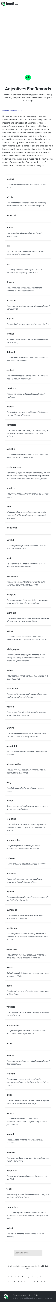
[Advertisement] (28, 36)
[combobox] (28, 1253)
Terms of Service (19, 1295)
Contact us (48, 1298)
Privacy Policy (33, 1295)
